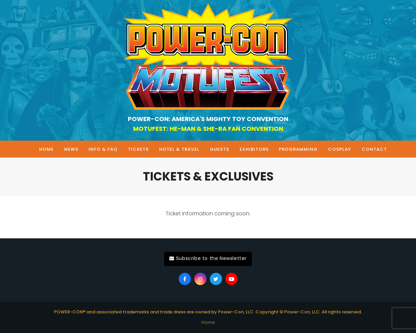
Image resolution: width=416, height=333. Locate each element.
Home (208, 322)
